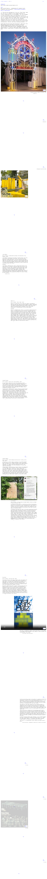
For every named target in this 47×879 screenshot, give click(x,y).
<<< (8, 1)
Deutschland (7, 10)
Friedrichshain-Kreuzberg (19, 9)
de (43, 1)
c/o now (2, 1)
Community (3, 4)
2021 (2, 7)
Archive (5, 1)
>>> (11, 1)
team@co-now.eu (20, 877)
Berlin (2, 10)
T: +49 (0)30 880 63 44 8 (27, 877)
